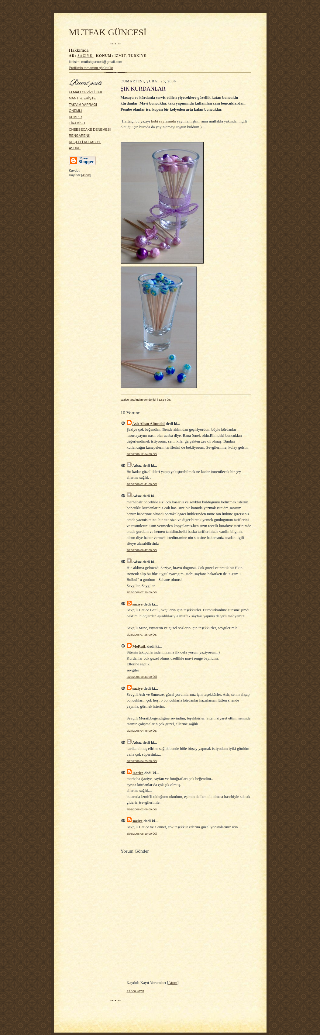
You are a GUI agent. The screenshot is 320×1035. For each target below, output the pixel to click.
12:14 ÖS (165, 399)
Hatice (137, 773)
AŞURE (75, 148)
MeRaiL (139, 646)
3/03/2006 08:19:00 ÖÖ (142, 833)
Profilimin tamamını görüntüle (91, 68)
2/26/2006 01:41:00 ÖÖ (142, 484)
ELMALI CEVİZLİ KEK (86, 92)
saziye (85, 56)
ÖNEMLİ (75, 110)
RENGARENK (80, 135)
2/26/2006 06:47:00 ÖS (142, 550)
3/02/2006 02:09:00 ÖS (142, 809)
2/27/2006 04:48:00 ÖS (142, 730)
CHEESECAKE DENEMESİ (90, 129)
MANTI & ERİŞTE (82, 98)
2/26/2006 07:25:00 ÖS (142, 634)
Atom (86, 175)
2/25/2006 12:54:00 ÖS (142, 454)
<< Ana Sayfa (135, 990)
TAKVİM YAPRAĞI (83, 104)
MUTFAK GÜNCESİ (107, 32)
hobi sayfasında (164, 121)
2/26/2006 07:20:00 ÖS (142, 592)
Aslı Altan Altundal (148, 423)
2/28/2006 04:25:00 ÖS (142, 761)
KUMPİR (75, 117)
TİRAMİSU (77, 123)
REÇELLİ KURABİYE (85, 142)
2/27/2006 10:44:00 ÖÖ (142, 676)
